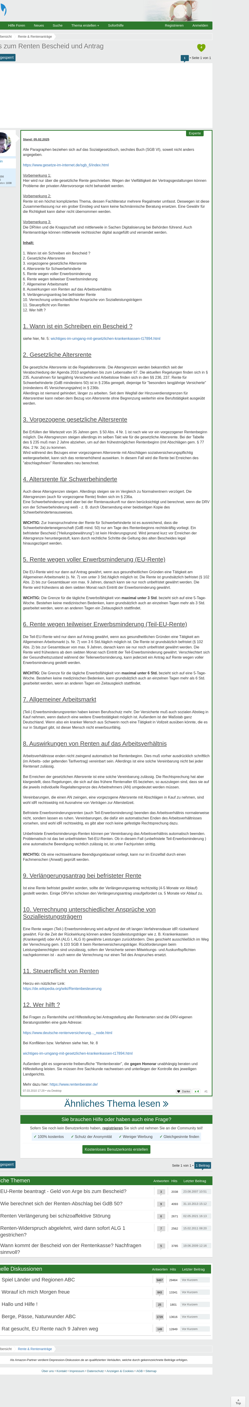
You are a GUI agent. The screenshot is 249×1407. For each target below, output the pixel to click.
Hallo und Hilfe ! (19, 1304)
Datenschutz (95, 1371)
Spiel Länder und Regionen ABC (38, 1280)
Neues (39, 25)
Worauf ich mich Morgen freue (36, 1292)
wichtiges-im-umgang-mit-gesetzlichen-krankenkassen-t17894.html (105, 339)
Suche (58, 25)
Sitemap (150, 1371)
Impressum (76, 1371)
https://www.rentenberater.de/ (74, 1084)
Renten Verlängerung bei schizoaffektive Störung (55, 1216)
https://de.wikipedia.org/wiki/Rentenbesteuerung (62, 989)
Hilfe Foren (16, 25)
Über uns (48, 1371)
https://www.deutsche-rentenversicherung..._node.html (67, 1033)
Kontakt (61, 1371)
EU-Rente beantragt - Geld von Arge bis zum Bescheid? (63, 1191)
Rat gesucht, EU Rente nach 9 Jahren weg (50, 1329)
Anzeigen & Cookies (120, 1371)
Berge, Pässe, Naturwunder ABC (39, 1316)
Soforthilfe (116, 25)
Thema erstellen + (85, 25)
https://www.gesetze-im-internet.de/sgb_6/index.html (66, 165)
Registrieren (174, 25)
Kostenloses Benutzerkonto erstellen (116, 1149)
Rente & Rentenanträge (35, 1349)
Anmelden (200, 25)
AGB (139, 1371)
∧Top (238, 1401)
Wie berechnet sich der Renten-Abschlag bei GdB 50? (61, 1203)
